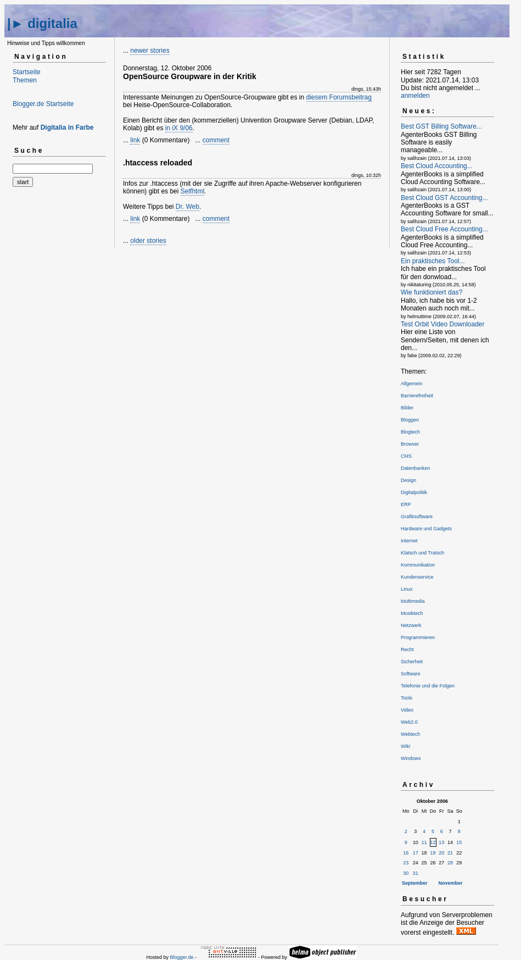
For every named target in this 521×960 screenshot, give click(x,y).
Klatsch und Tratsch (422, 553)
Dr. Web (187, 206)
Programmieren (418, 637)
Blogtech (410, 432)
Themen (25, 80)
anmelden (415, 95)
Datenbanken (415, 468)
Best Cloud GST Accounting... (444, 198)
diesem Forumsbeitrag (339, 97)
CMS (406, 456)
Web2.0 (409, 722)
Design (408, 480)
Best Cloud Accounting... (437, 166)
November (451, 883)
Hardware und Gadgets (426, 528)
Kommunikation (418, 565)
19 (433, 853)
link (135, 140)
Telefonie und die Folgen (428, 686)
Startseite (27, 72)
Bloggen (410, 420)
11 (424, 842)
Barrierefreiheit (417, 395)
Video (407, 710)
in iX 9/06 (179, 128)
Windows (411, 758)
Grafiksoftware (417, 516)
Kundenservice (417, 577)
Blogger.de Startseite (43, 104)
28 (450, 862)
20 (441, 853)
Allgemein (412, 383)
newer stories (149, 50)
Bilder (407, 407)
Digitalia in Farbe (67, 127)
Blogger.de (181, 957)
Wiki (405, 746)
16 (405, 853)
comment (216, 140)
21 (450, 853)
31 (415, 873)
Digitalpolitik (414, 492)
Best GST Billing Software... (441, 126)
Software (411, 673)
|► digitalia (42, 23)
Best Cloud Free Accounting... (444, 229)
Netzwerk (411, 625)
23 (405, 862)
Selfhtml (192, 191)
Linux (407, 589)
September (415, 883)
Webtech (410, 734)
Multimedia (413, 601)
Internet (409, 540)
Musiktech (412, 613)
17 (415, 853)
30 (405, 873)
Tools (406, 698)
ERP (406, 504)
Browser (410, 444)
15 (459, 842)
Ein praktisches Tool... (433, 261)
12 (433, 842)
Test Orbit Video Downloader (443, 324)
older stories (148, 241)
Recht (407, 649)
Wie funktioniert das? (431, 292)
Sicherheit (412, 661)
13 (441, 842)
